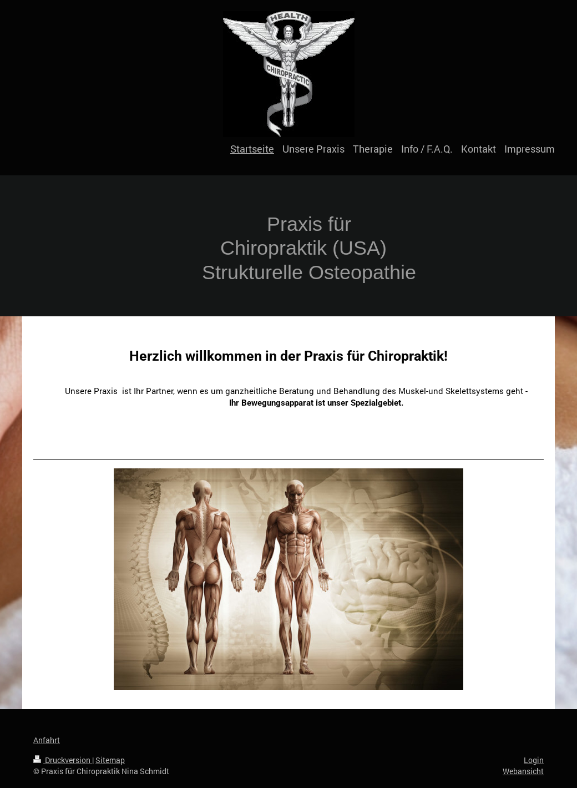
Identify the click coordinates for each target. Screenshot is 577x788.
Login (534, 760)
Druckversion (62, 760)
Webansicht (523, 771)
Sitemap (110, 760)
